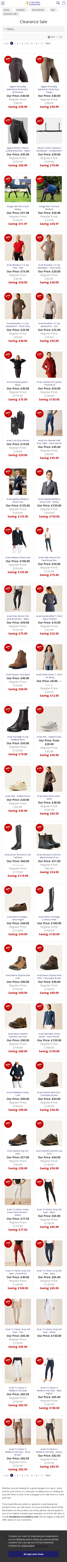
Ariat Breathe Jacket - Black (18, 383)
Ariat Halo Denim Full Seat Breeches (49, 559)
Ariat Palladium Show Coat (18, 1094)
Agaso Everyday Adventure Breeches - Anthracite (18, 89)
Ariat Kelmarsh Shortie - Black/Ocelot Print (49, 856)
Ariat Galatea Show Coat (18, 557)
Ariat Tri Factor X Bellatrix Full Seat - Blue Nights (49, 1390)
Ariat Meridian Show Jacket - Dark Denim (49, 1035)
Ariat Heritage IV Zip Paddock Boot (17, 738)
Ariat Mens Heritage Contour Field (49, 918)
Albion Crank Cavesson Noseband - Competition (49, 149)
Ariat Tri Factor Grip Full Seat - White (49, 1330)
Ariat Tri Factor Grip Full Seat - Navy (49, 1272)
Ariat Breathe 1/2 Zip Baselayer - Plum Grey (49, 266)
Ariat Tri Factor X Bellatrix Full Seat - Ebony (49, 1450)
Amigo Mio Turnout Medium (49, 207)
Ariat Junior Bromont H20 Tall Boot (18, 856)
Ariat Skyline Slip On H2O (17, 1152)
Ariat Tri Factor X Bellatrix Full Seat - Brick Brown (17, 1452)
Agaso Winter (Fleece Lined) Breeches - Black (18, 149)
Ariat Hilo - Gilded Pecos (17, 796)
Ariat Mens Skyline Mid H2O (18, 976)
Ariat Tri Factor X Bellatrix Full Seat (18, 1389)
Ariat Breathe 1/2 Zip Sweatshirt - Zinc (49, 325)
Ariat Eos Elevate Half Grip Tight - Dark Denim (49, 442)
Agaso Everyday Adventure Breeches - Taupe (49, 89)
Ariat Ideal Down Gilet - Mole (49, 797)
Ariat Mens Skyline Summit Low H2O (18, 1035)
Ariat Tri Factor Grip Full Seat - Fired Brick (18, 1272)
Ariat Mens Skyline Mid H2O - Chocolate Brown (49, 976)
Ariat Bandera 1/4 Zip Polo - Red (18, 266)
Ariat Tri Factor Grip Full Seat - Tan (18, 1330)
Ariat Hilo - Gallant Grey (49, 736)
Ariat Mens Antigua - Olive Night (17, 918)
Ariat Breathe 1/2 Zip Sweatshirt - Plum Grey (18, 325)
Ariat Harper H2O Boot (18, 674)
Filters (10, 29)
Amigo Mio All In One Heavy (18, 207)
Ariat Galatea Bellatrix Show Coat (18, 500)
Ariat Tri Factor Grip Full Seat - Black (49, 1211)
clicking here (28, 1545)
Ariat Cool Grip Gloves (18, 440)
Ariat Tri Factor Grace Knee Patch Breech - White (18, 1212)
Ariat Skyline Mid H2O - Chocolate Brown (49, 1094)
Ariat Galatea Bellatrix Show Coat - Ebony (49, 500)
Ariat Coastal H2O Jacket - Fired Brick (49, 383)
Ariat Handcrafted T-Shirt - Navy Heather (49, 617)
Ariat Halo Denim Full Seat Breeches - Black (18, 617)
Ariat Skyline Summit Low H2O (49, 1152)
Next (48, 43)
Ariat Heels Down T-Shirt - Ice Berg (49, 676)
